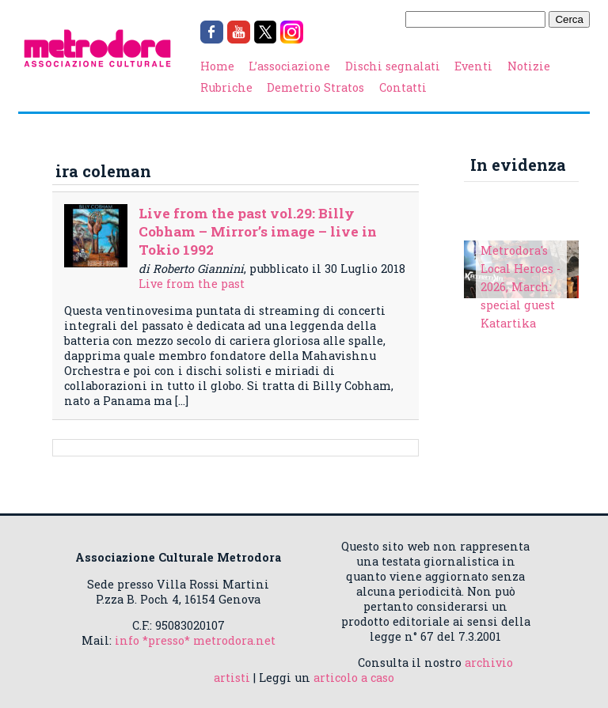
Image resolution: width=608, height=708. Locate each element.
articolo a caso (354, 677)
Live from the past (192, 283)
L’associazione (289, 66)
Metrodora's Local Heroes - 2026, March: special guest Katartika (520, 287)
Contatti (403, 87)
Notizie (528, 66)
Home (217, 66)
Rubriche (226, 87)
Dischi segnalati (392, 66)
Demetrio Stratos (315, 87)
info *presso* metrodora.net (195, 640)
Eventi (473, 66)
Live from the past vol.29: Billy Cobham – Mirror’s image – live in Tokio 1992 (258, 231)
